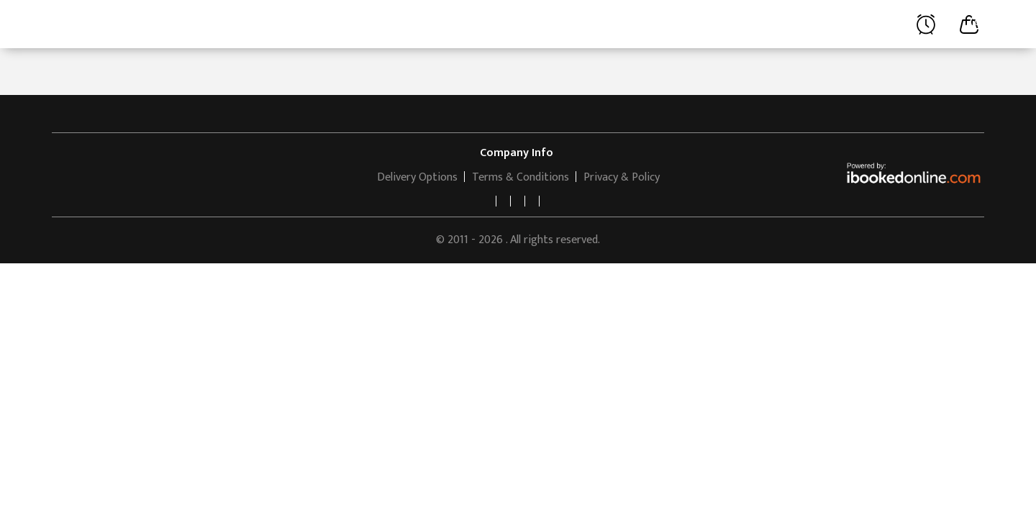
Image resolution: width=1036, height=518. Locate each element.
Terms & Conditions (520, 177)
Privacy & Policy (621, 177)
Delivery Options (417, 177)
